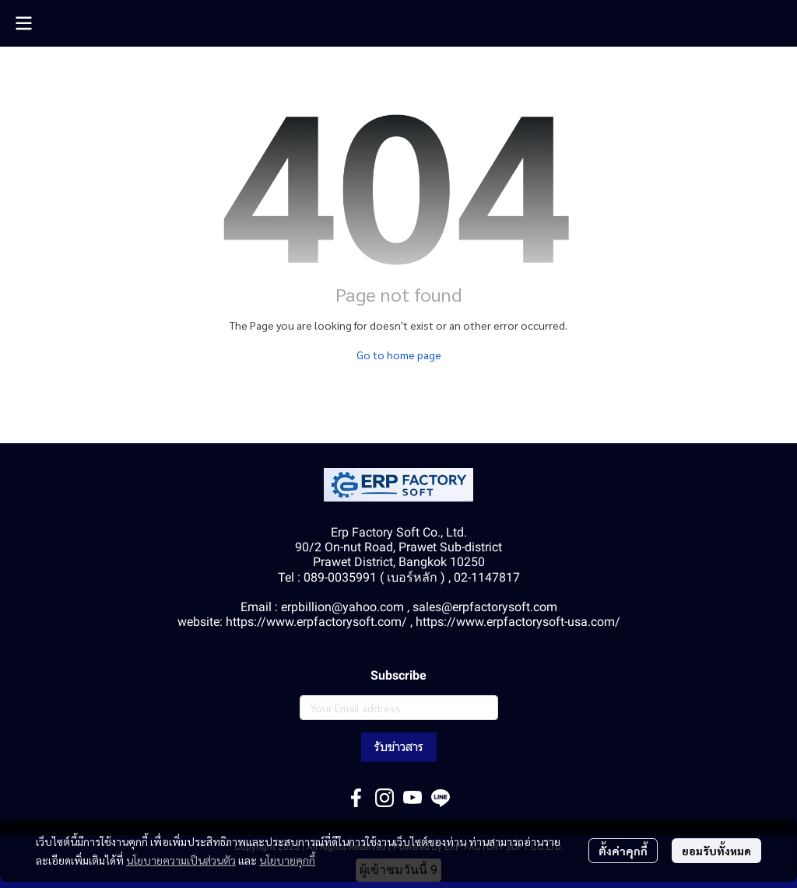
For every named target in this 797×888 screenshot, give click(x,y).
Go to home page (398, 355)
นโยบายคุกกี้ (287, 860)
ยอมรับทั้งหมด (716, 851)
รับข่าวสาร (398, 747)
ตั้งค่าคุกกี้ (623, 851)
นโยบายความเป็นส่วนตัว (181, 860)
